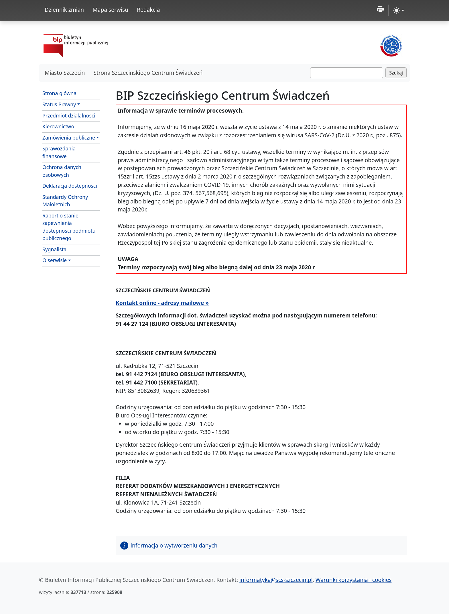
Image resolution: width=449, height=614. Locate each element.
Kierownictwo (58, 126)
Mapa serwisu (110, 9)
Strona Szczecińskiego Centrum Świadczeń (147, 72)
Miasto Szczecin (65, 72)
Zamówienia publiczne (68, 137)
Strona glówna (59, 93)
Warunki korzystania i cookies (354, 580)
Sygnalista (54, 249)
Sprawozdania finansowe (59, 152)
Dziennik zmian (64, 9)
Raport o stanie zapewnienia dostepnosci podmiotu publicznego (69, 227)
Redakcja (148, 9)
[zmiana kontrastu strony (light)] (399, 10)
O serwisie (54, 260)
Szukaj (396, 73)
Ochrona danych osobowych (61, 171)
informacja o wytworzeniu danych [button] (168, 545)
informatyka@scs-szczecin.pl (276, 580)
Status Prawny (59, 104)
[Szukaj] (346, 72)
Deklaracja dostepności (69, 185)
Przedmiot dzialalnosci (68, 115)
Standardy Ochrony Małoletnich (65, 200)
